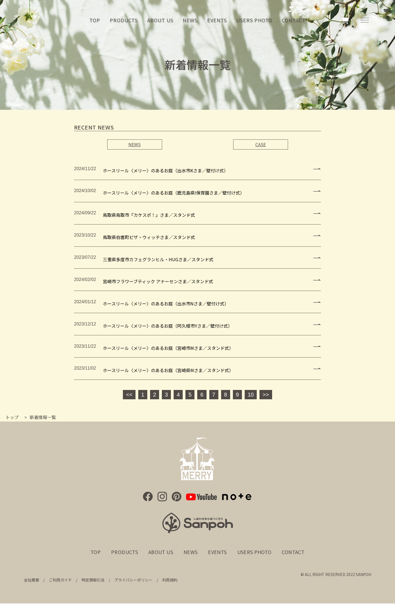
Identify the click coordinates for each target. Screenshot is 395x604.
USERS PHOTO (254, 20)
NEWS (190, 20)
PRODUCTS (124, 20)
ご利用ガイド (60, 580)
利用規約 (169, 580)
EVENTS (217, 20)
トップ (12, 417)
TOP (94, 20)
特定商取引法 (93, 580)
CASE (260, 144)
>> (266, 395)
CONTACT (293, 20)
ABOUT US (160, 20)
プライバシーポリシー (133, 580)
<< (129, 395)
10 (251, 395)
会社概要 (31, 580)
